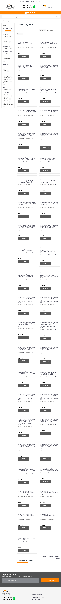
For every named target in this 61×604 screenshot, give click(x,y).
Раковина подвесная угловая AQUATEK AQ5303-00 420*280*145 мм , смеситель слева (26, 515)
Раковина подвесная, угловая (8, 105)
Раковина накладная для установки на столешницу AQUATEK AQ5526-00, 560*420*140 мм (49, 204)
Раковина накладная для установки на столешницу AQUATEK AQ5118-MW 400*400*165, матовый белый (26, 135)
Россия (7, 42)
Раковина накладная (7, 98)
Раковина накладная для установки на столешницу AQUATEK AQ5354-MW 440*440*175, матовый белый (26, 181)
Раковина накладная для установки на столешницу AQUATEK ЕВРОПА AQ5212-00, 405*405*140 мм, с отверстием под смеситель (49, 372)
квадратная (8, 78)
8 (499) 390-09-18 (27, 6)
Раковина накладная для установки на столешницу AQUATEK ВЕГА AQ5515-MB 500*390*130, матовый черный (49, 349)
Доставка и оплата (24, 1)
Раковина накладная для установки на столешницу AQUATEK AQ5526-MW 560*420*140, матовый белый (26, 249)
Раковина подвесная (7, 101)
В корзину (23, 56)
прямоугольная (8, 83)
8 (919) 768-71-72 (27, 7)
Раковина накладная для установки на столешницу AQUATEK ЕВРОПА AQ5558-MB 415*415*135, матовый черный (26, 446)
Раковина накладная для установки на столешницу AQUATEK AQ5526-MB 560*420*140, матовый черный (27, 226)
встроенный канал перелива (7, 60)
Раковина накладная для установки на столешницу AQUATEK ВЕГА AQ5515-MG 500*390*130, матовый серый (26, 324)
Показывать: (20, 33)
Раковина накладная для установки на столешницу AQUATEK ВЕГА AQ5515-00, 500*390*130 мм (26, 348)
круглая (7, 79)
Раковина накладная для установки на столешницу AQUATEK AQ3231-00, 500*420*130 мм (49, 66)
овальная (7, 81)
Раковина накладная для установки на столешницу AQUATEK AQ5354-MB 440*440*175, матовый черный (27, 158)
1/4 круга (7, 76)
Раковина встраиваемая (7, 95)
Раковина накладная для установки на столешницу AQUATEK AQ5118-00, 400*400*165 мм (49, 89)
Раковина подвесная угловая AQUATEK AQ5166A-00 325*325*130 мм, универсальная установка (26, 493)
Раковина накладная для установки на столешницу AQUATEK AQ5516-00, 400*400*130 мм (49, 181)
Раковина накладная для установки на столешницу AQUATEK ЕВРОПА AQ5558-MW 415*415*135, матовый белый (26, 469)
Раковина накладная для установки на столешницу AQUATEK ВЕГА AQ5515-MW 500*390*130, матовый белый (26, 372)
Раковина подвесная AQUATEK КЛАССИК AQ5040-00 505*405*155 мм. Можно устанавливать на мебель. (49, 469)
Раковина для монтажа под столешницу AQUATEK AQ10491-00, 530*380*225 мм (48, 44)
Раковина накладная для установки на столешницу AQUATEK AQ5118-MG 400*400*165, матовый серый (49, 112)
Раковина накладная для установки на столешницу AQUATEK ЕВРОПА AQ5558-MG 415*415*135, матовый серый (49, 446)
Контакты (38, 1)
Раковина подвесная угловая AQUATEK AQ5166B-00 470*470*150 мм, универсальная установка (49, 493)
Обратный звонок (36, 599)
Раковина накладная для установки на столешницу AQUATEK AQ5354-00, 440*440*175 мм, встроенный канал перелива (49, 135)
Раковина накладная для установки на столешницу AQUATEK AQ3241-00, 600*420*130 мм (27, 89)
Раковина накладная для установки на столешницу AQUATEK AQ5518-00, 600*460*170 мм (27, 204)
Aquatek (6, 21)
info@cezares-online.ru (38, 597)
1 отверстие (7, 68)
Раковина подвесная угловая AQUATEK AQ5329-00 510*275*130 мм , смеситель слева (26, 538)
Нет (6, 71)
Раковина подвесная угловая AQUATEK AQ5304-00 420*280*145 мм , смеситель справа (48, 515)
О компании (32, 1)
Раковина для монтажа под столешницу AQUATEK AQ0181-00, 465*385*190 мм (26, 44)
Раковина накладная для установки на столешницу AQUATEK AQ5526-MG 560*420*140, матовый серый (49, 226)
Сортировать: (42, 30)
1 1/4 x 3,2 (7, 48)
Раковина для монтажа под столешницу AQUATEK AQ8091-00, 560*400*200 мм (26, 66)
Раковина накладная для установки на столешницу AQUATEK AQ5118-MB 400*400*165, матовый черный (27, 112)
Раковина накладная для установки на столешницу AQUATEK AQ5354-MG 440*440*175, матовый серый (49, 158)
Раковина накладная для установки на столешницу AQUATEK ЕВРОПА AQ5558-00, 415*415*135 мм (49, 421)
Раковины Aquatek (14, 21)
